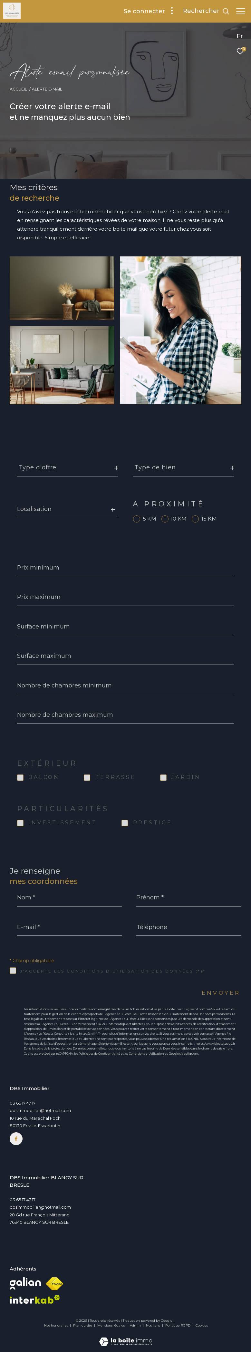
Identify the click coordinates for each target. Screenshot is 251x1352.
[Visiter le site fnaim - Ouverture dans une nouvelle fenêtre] (54, 1283)
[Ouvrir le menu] (240, 11)
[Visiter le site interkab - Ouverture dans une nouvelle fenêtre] (35, 1299)
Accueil (18, 89)
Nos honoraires (56, 1325)
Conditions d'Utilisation (146, 1053)
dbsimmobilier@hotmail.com (40, 1110)
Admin (136, 1325)
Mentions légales (111, 1325)
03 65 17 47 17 (22, 1103)
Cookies (202, 1326)
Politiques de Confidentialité (99, 1053)
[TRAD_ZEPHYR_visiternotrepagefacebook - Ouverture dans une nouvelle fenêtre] (16, 1138)
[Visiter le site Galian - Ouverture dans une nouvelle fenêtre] (25, 1283)
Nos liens (153, 1325)
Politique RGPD (177, 1325)
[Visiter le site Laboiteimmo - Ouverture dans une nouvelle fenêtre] (125, 1337)
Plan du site (83, 1325)
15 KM (209, 519)
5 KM (149, 519)
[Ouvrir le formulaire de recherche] (206, 11)
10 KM (179, 519)
